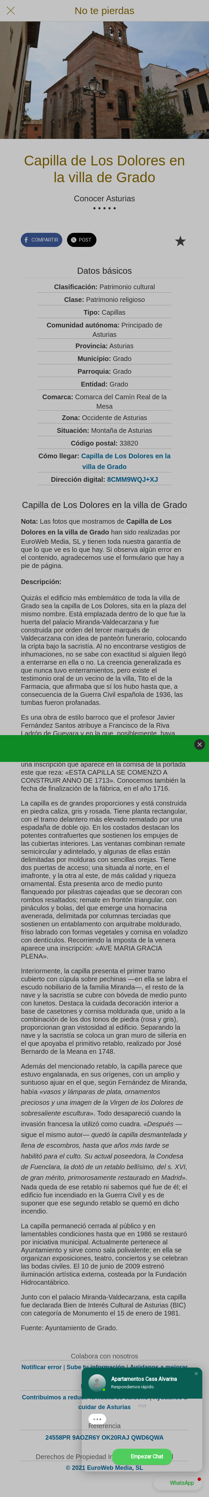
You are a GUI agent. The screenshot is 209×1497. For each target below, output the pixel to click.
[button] (196, 1373)
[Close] (199, 744)
